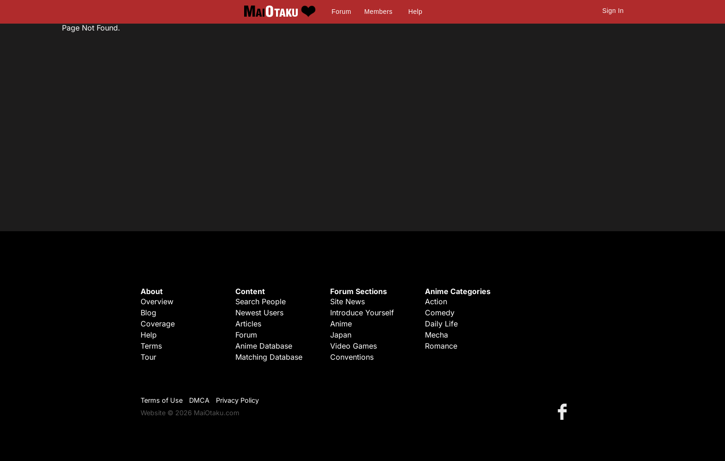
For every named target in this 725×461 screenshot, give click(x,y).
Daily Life (441, 323)
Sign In (613, 10)
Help (415, 11)
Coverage (158, 323)
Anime (341, 323)
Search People (260, 301)
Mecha (436, 334)
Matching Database (268, 357)
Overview (157, 301)
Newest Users (259, 312)
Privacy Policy (237, 400)
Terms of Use (162, 400)
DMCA (199, 400)
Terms (151, 345)
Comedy (440, 312)
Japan (340, 334)
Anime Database (263, 345)
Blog (148, 312)
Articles (248, 323)
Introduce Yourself (362, 312)
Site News (347, 301)
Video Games (353, 345)
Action (436, 301)
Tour (148, 357)
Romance (441, 345)
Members (378, 11)
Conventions (352, 357)
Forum (341, 11)
